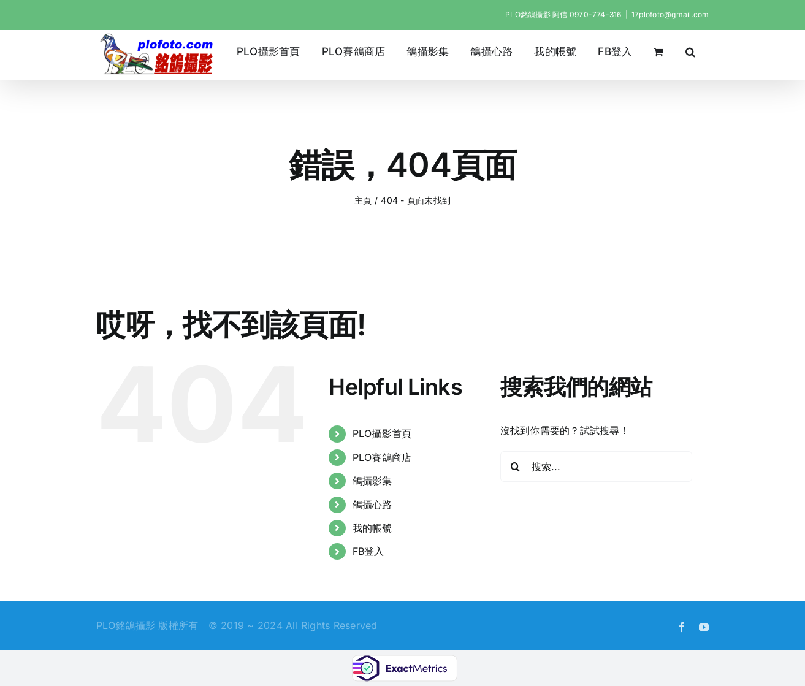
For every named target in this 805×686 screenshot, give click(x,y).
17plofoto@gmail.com (670, 14)
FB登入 (368, 551)
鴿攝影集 (372, 480)
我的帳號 (372, 528)
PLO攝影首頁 (382, 433)
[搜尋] (515, 466)
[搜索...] (596, 466)
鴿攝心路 (372, 504)
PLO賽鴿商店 (382, 457)
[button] (690, 51)
